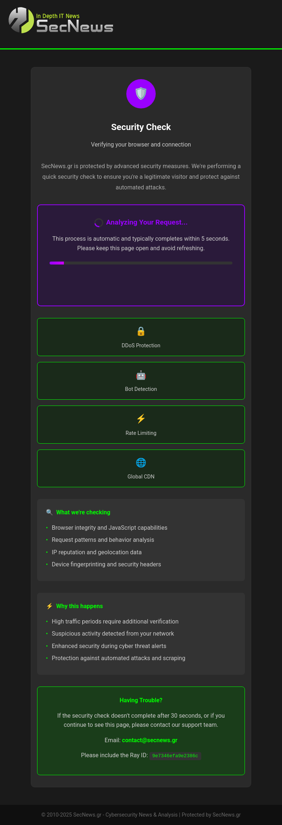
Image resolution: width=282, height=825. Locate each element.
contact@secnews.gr (149, 740)
